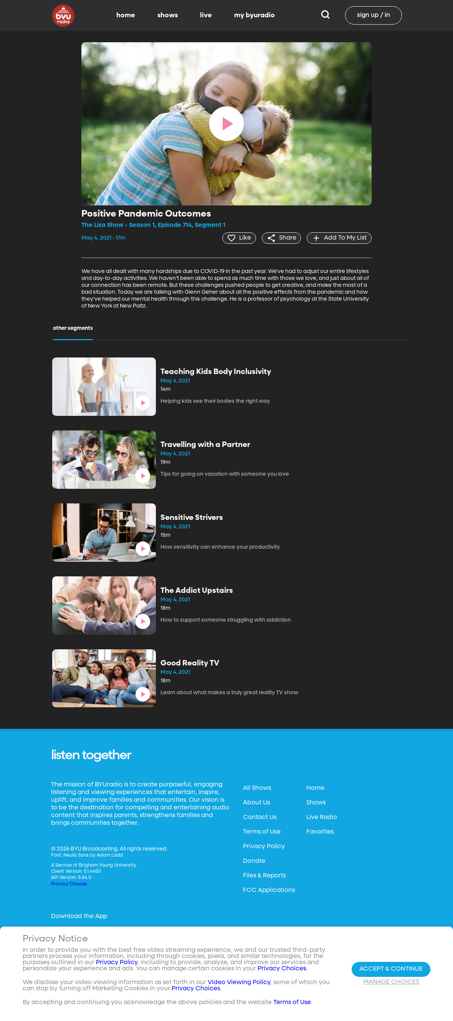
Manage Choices (391, 982)
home (125, 15)
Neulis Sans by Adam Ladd (93, 855)
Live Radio (321, 817)
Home (315, 788)
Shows (316, 802)
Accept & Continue (391, 969)
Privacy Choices (69, 884)
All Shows (257, 788)
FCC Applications (269, 890)
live (206, 15)
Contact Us (259, 817)
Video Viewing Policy (239, 983)
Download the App (79, 916)
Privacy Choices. (283, 969)
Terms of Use (262, 832)
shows (167, 15)
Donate (254, 861)
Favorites (320, 832)
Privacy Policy (264, 846)
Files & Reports (264, 875)
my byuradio (254, 15)
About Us (256, 802)
